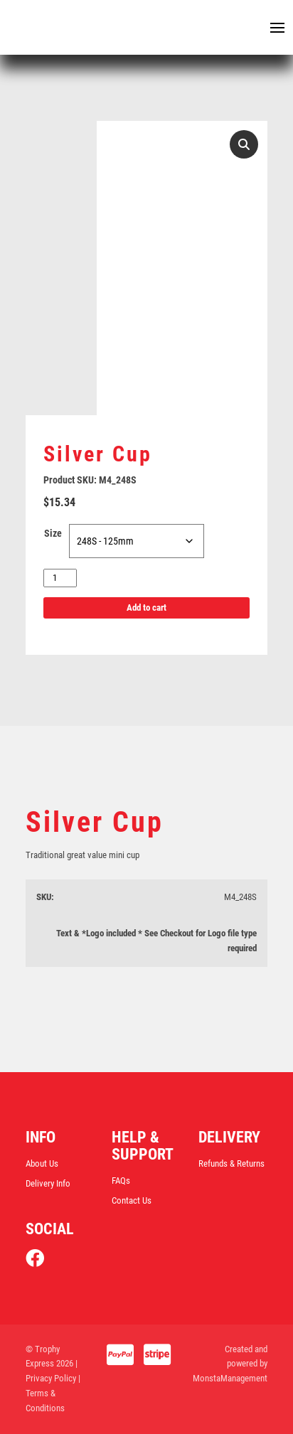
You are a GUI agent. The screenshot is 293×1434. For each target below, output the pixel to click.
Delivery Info (48, 1183)
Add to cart (146, 607)
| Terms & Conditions (53, 1393)
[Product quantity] (60, 578)
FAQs (121, 1180)
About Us (42, 1163)
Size (53, 533)
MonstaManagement (230, 1378)
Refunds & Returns (231, 1163)
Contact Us (131, 1200)
